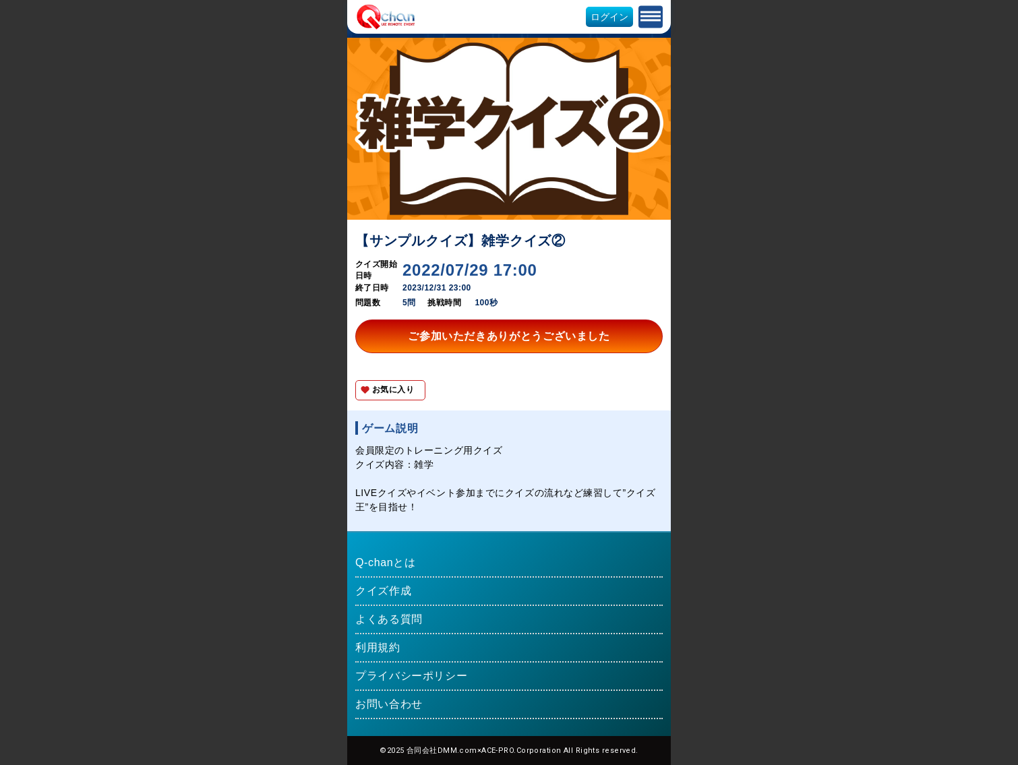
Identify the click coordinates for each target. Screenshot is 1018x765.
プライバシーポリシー (411, 675)
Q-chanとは (385, 562)
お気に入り (393, 389)
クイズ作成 (383, 590)
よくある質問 (389, 619)
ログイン (609, 16)
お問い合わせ (389, 704)
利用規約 (377, 647)
